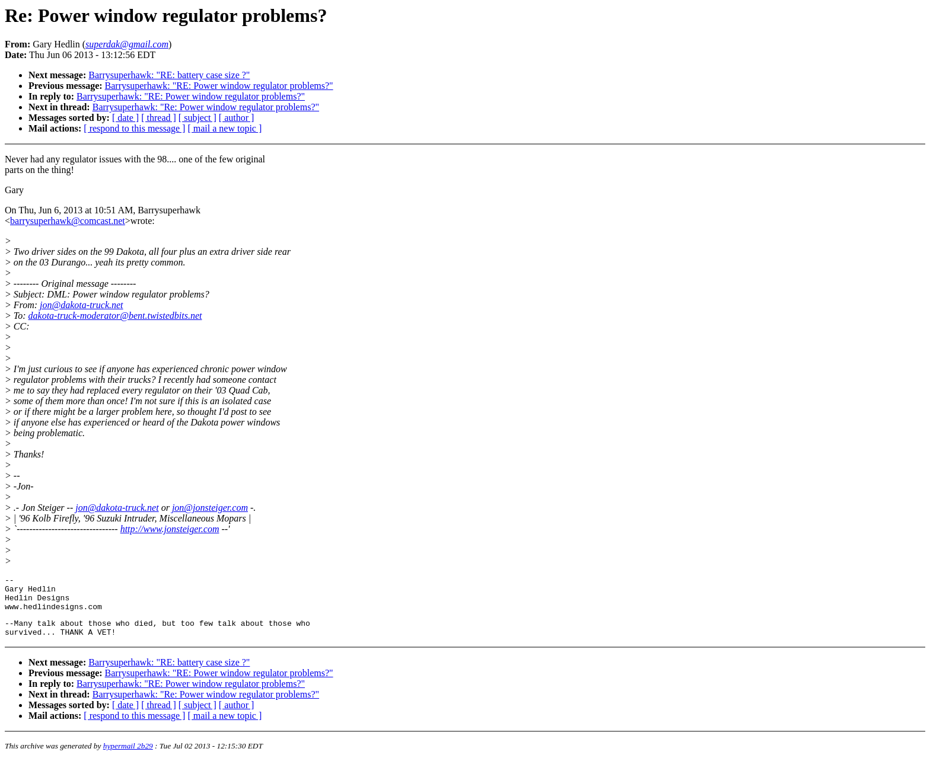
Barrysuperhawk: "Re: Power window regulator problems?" (206, 107)
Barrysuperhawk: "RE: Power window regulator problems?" (219, 86)
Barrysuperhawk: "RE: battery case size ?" (169, 75)
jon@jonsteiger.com (210, 508)
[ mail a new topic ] (224, 128)
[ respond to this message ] (134, 128)
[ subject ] (197, 118)
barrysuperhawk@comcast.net (67, 221)
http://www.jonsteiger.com (169, 529)
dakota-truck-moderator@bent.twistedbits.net (115, 316)
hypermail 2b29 (128, 756)
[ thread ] (158, 118)
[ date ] (125, 118)
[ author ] (236, 118)
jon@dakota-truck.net (81, 305)
